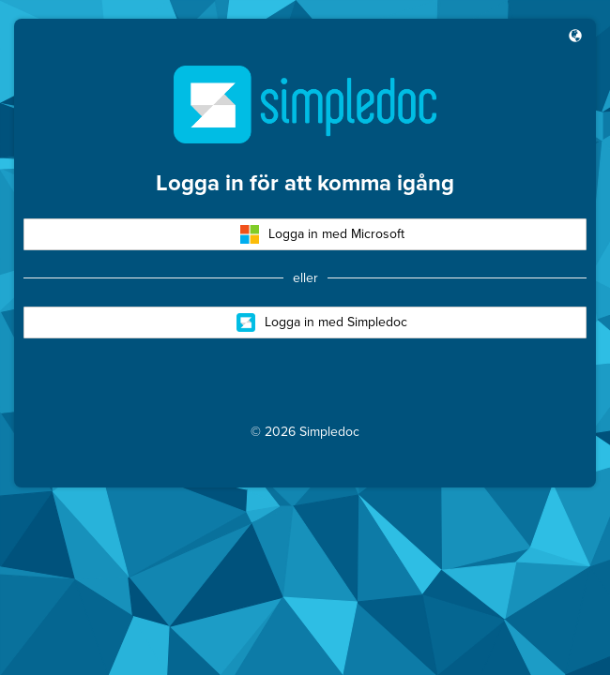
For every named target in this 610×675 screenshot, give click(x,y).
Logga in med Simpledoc (321, 322)
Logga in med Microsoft (322, 234)
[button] (575, 37)
